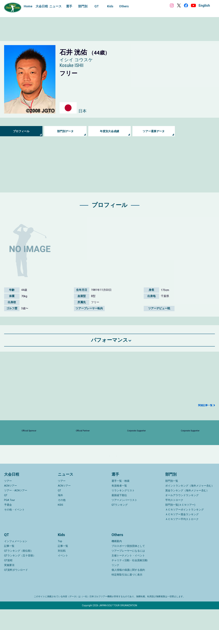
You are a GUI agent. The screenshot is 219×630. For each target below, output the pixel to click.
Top (60, 561)
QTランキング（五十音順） (20, 576)
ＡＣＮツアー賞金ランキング (182, 535)
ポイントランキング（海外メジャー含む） (189, 506)
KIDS (60, 525)
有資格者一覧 (119, 506)
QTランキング (120, 525)
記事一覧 (9, 566)
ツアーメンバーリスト (124, 520)
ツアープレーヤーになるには (128, 571)
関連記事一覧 (205, 405)
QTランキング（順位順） (18, 571)
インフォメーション (15, 561)
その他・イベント (14, 530)
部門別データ (65, 131)
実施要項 (9, 585)
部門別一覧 (171, 501)
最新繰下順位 (119, 515)
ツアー (8, 501)
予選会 (8, 525)
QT (5, 515)
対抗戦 (62, 571)
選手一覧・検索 (121, 501)
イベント (63, 576)
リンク (115, 585)
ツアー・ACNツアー (15, 511)
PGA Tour (9, 520)
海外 (60, 515)
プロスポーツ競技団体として (128, 566)
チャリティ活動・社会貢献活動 (129, 581)
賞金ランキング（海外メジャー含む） (187, 511)
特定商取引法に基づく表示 (127, 595)
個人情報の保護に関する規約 (128, 590)
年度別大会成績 (109, 131)
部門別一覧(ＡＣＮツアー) (180, 525)
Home (28, 6)
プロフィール (21, 131)
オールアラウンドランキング (182, 515)
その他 (62, 520)
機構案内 (117, 561)
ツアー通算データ (153, 131)
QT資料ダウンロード (16, 590)
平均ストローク (174, 520)
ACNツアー (10, 506)
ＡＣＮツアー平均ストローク (182, 539)
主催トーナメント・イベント (128, 576)
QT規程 (8, 581)
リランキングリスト (123, 511)
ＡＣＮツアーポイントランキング (184, 530)
